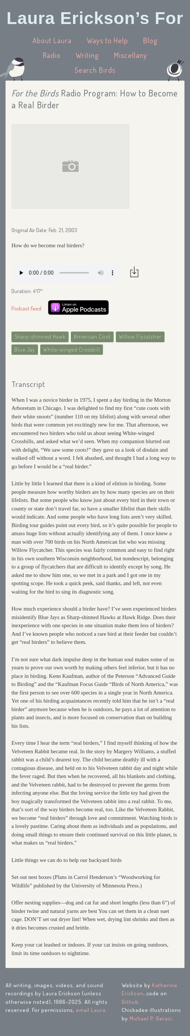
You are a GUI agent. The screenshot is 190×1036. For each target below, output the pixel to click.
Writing (87, 55)
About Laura (52, 40)
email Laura (91, 1009)
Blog (150, 40)
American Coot (92, 336)
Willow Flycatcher (140, 336)
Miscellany (130, 55)
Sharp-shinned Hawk (40, 336)
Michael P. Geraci (150, 1018)
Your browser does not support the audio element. (66, 273)
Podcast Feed (26, 308)
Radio (52, 55)
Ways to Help (107, 40)
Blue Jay (24, 349)
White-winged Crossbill (71, 349)
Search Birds (95, 70)
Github (130, 1001)
